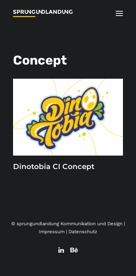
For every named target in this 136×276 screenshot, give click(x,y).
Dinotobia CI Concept (53, 166)
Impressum (52, 231)
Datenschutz (83, 231)
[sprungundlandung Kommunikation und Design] (43, 13)
